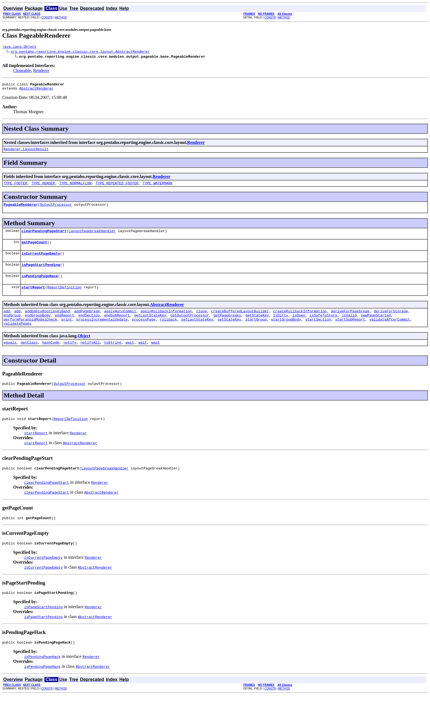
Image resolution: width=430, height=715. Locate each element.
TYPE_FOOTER (15, 187)
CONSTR (47, 17)
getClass (29, 356)
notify (69, 356)
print (66, 331)
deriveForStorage (391, 321)
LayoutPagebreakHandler (92, 236)
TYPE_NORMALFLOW (75, 187)
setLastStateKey (197, 331)
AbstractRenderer (36, 90)
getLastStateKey (150, 326)
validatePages (17, 336)
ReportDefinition (64, 296)
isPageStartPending (41, 272)
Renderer (41, 71)
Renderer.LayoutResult (26, 152)
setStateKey (229, 331)
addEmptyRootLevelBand (47, 321)
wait (130, 356)
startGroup (256, 331)
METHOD (61, 17)
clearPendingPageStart (44, 236)
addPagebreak (87, 321)
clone (201, 321)
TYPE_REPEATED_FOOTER (116, 187)
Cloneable (22, 71)
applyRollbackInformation (166, 321)
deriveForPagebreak (350, 321)
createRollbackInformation (300, 321)
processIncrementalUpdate (102, 331)
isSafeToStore (323, 326)
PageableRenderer (21, 209)
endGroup (12, 326)
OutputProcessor (56, 209)
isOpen (298, 326)
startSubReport (350, 331)
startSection (318, 331)
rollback (168, 331)
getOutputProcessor (190, 326)
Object (84, 349)
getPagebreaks (227, 326)
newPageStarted (376, 326)
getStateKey (257, 326)
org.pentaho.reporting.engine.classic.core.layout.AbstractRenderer (80, 52)
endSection (89, 326)
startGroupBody (286, 331)
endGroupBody (38, 326)
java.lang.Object (19, 47)
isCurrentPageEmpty (41, 260)
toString (112, 356)
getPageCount (34, 248)
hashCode (50, 356)
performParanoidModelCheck (30, 331)
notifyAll (90, 356)
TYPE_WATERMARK (157, 187)
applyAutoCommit (120, 321)
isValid (349, 326)
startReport (33, 296)
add (7, 321)
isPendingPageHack (40, 284)
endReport (64, 326)
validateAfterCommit (389, 331)
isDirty (280, 326)
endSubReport (117, 326)
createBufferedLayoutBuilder (240, 321)
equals (10, 356)
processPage (143, 331)
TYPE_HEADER (43, 187)
